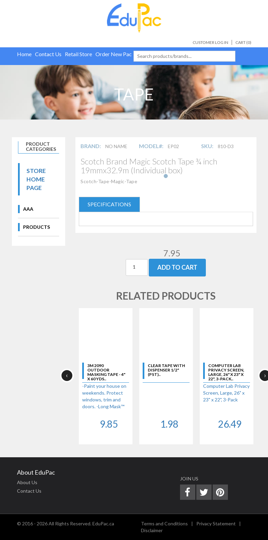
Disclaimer (152, 530)
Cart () (243, 42)
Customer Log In (210, 42)
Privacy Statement (216, 523)
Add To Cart (177, 267)
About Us (27, 482)
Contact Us (29, 491)
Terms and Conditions (164, 523)
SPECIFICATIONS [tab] (109, 204)
